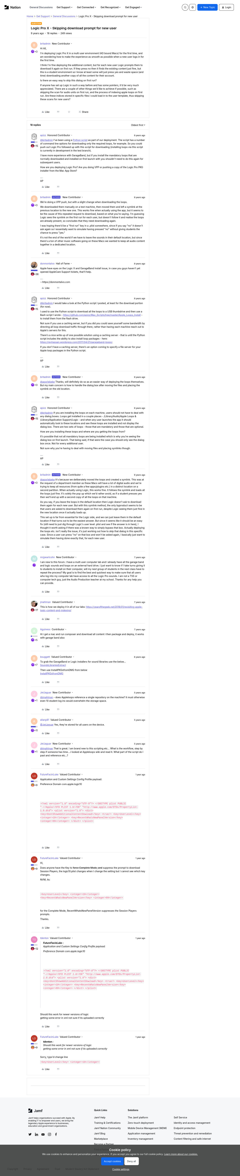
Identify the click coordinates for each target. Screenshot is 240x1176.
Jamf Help (100, 1117)
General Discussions (41, 7)
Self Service (180, 1117)
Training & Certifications (107, 1122)
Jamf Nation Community (107, 1128)
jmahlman (45, 602)
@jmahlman (46, 697)
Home (30, 16)
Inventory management (140, 1138)
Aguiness (45, 629)
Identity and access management (192, 1122)
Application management (141, 1133)
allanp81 (44, 719)
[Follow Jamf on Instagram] (49, 1134)
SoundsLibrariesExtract (53, 665)
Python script (80, 140)
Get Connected (87, 7)
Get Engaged (133, 7)
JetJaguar (45, 692)
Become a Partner (104, 1144)
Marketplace (101, 1138)
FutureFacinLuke (49, 774)
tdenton (44, 938)
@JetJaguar (47, 724)
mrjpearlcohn (47, 557)
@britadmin (46, 140)
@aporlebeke (47, 381)
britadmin (45, 43)
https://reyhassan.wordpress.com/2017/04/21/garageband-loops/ (76, 342)
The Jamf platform (138, 1117)
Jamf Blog (99, 1133)
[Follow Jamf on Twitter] (30, 1134)
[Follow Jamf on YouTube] (43, 1134)
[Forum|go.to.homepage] (12, 7)
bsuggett (45, 656)
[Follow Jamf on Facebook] (56, 1134)
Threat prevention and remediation (193, 1133)
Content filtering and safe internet (192, 1138)
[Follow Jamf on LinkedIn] (36, 1134)
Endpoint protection (185, 1128)
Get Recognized (111, 7)
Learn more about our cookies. (181, 1154)
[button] (207, 7)
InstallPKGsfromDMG (51, 673)
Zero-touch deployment (141, 1122)
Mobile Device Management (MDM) (147, 1128)
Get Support (65, 7)
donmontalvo (47, 263)
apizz (43, 135)
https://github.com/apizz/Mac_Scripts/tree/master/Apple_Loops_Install (101, 315)
